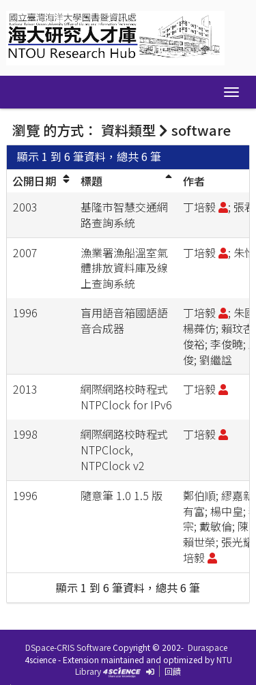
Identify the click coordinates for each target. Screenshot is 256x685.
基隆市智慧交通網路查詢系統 (124, 215)
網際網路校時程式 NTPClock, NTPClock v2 (124, 449)
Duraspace (207, 647)
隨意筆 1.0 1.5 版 (121, 495)
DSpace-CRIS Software (68, 647)
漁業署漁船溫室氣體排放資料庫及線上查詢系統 (124, 268)
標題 (91, 181)
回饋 (173, 671)
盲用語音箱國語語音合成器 (124, 320)
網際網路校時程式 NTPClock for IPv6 (126, 397)
